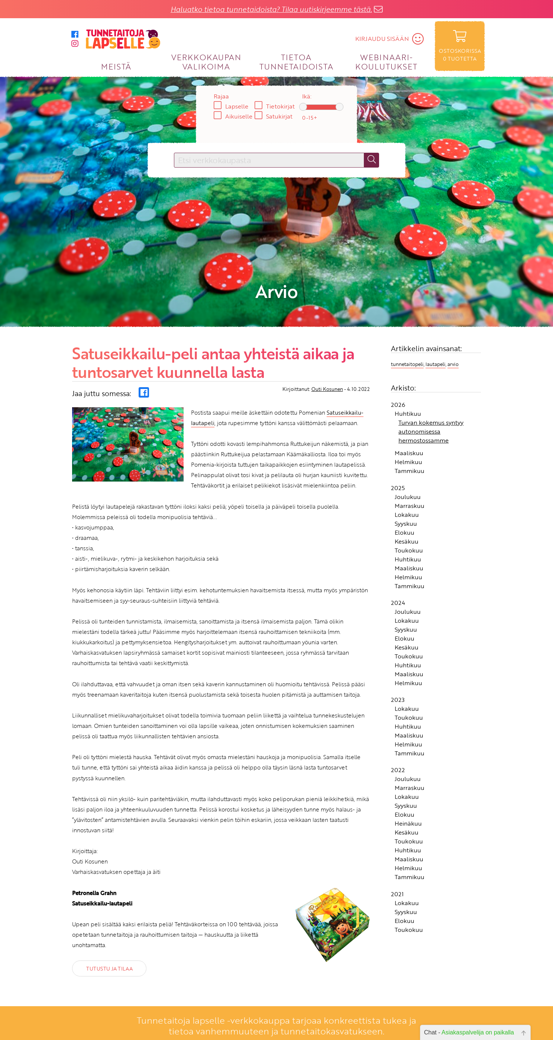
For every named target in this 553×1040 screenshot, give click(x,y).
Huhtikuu (408, 390)
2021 (397, 870)
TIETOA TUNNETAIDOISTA (296, 61)
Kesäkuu (406, 517)
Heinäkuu (408, 800)
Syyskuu (406, 499)
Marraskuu (409, 481)
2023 (398, 676)
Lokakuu (407, 490)
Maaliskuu (409, 429)
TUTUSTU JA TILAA (109, 945)
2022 (398, 746)
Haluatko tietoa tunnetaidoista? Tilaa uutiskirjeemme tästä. (271, 9)
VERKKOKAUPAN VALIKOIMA (206, 61)
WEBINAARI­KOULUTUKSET (386, 61)
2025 (398, 464)
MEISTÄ (116, 66)
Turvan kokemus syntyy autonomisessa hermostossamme (430, 408)
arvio (453, 340)
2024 (398, 579)
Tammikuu (409, 447)
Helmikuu (408, 438)
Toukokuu (409, 526)
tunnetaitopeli (407, 340)
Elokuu (404, 508)
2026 (398, 381)
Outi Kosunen (327, 365)
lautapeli (436, 340)
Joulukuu (408, 473)
